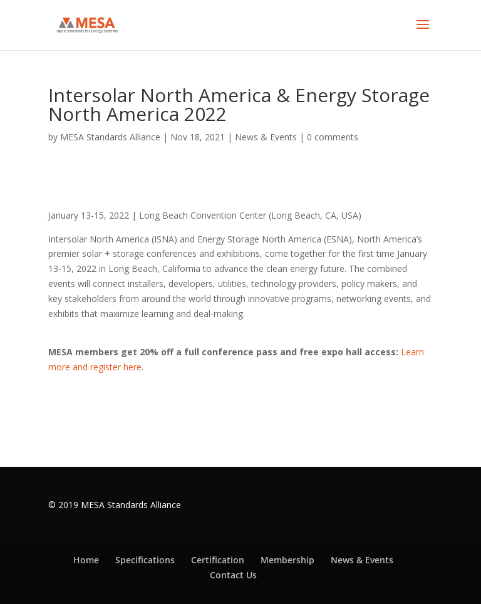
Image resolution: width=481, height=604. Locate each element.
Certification (217, 560)
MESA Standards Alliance (110, 137)
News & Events (266, 137)
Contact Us (233, 575)
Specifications (145, 560)
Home (86, 560)
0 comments (332, 137)
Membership (287, 560)
